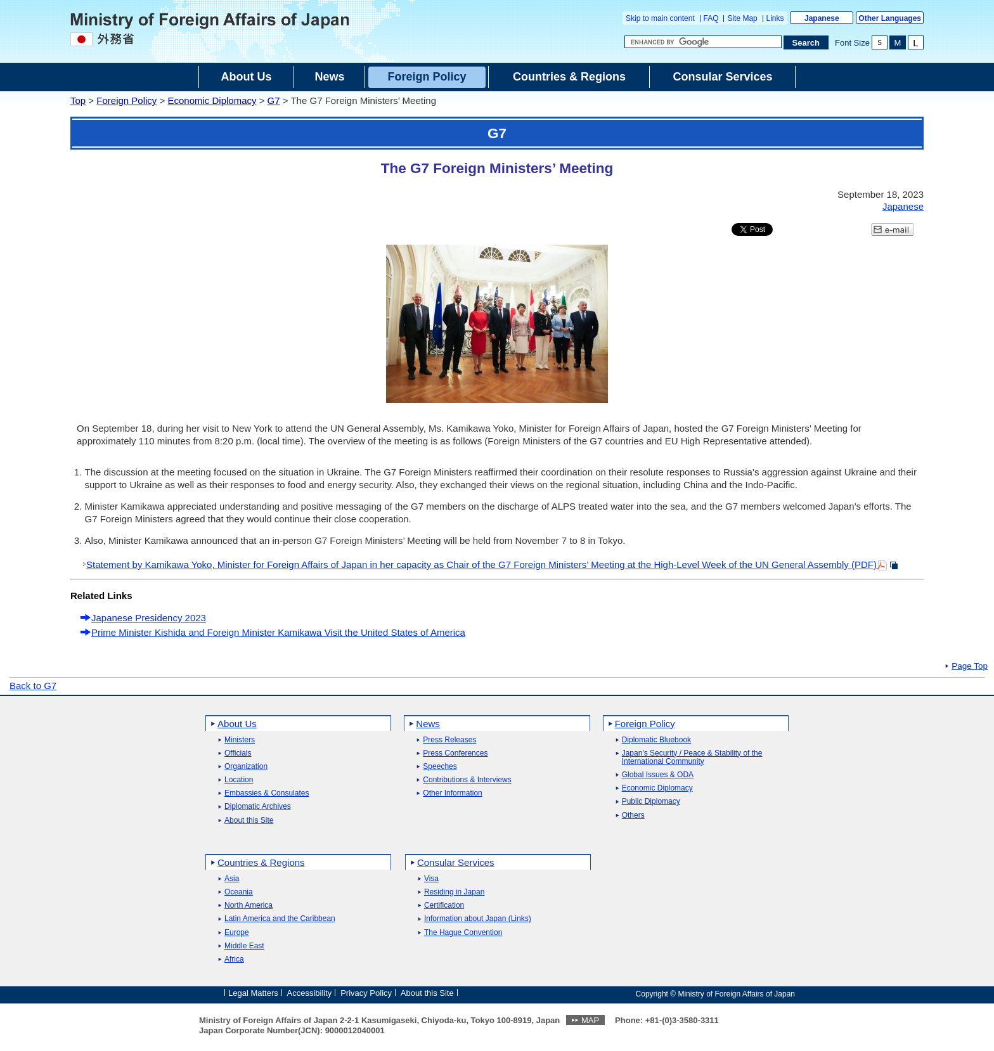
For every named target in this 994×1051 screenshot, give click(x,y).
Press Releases (449, 740)
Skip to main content (660, 18)
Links (775, 18)
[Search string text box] (703, 41)
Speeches (439, 767)
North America (248, 905)
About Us (237, 723)
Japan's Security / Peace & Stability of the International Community (692, 757)
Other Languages (889, 18)
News (428, 723)
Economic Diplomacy (211, 100)
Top (78, 100)
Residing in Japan (454, 892)
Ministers (239, 740)
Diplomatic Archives (257, 807)
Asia (231, 879)
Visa (431, 879)
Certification (444, 905)
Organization (246, 767)
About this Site (248, 820)
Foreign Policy (126, 100)
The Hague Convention (463, 933)
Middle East (244, 946)
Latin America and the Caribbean (279, 919)
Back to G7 (33, 685)
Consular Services (455, 862)
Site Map (742, 18)
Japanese (821, 18)
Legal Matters (253, 993)
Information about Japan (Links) (477, 919)
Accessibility (309, 993)
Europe (236, 933)
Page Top (970, 666)
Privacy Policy (366, 993)
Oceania (238, 892)
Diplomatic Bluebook (656, 740)
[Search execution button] (806, 42)
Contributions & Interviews (467, 780)
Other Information (452, 793)
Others (633, 815)
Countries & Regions (261, 862)
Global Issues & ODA (658, 775)
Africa (234, 959)
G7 (274, 100)
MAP (590, 1020)
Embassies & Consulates (266, 793)
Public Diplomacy (651, 801)
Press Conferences (455, 753)
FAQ (711, 18)
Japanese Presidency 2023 (148, 617)
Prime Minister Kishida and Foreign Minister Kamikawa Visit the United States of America (278, 632)
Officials (237, 753)
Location (238, 780)
